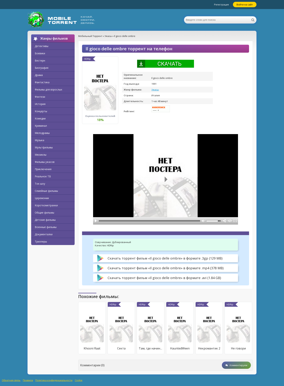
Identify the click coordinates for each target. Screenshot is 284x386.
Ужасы (155, 89)
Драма (39, 75)
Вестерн (40, 60)
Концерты (41, 111)
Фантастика (42, 82)
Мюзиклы (40, 154)
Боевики (40, 53)
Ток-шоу (40, 183)
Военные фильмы (46, 227)
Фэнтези (40, 96)
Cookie (78, 380)
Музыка (39, 140)
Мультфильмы (44, 147)
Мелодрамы (42, 133)
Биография (41, 67)
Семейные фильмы (46, 191)
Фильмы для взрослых (48, 89)
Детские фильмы (45, 220)
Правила (28, 380)
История (40, 104)
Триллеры (41, 241)
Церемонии (42, 198)
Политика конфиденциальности (53, 380)
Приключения (43, 169)
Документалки (44, 234)
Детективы (41, 46)
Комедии (40, 118)
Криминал (41, 125)
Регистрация (221, 4)
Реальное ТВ (43, 176)
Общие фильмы (44, 212)
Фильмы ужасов (45, 162)
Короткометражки (46, 205)
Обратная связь (11, 380)
